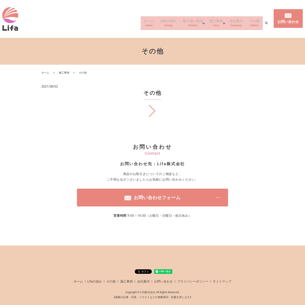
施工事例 (213, 24)
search (266, 24)
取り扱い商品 (188, 24)
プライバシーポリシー (192, 281)
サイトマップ (222, 281)
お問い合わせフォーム (152, 197)
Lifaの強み (162, 24)
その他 (254, 24)
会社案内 (234, 24)
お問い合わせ (288, 18)
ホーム (141, 24)
